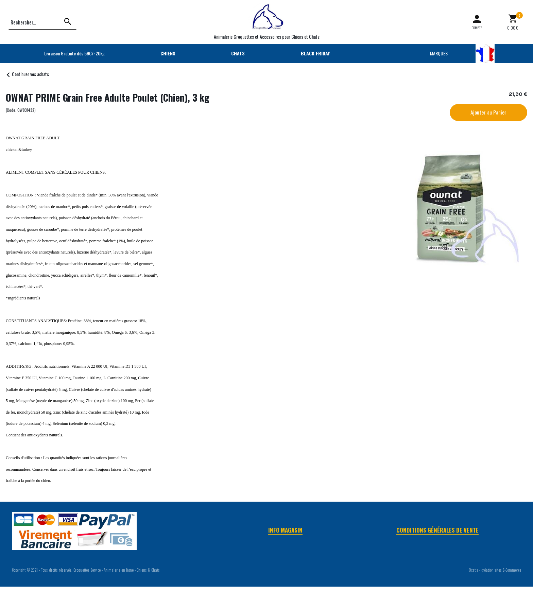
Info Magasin (285, 530)
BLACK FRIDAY (315, 53)
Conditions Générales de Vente (437, 530)
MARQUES (439, 53)
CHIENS (167, 53)
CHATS (238, 53)
